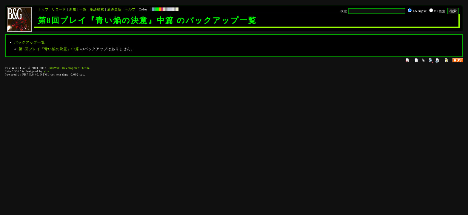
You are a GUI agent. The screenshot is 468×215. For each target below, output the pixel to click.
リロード (59, 9)
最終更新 (114, 9)
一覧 (83, 9)
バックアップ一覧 (29, 42)
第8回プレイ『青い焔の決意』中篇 (49, 49)
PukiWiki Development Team (68, 68)
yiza (47, 71)
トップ (43, 9)
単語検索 (97, 9)
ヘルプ (130, 9)
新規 (72, 9)
